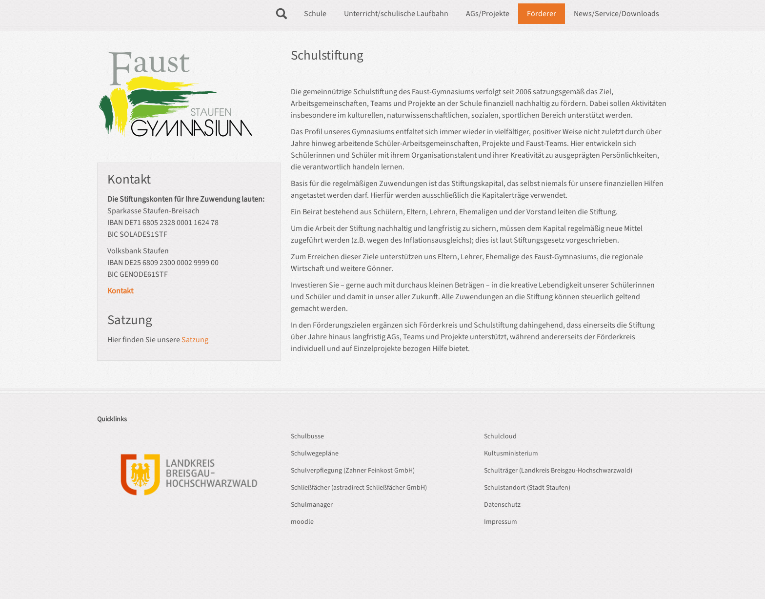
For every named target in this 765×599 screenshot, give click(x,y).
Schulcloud (500, 436)
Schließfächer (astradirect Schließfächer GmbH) (359, 488)
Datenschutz (502, 505)
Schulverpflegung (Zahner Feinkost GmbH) (353, 470)
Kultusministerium (511, 453)
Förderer (541, 13)
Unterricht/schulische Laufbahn (396, 13)
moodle (302, 522)
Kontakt (120, 291)
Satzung (194, 339)
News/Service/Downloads (616, 13)
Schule (315, 13)
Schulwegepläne (315, 453)
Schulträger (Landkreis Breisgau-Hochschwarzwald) (558, 470)
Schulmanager (312, 505)
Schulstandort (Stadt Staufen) (527, 488)
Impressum (500, 522)
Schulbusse (307, 436)
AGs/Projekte (487, 13)
